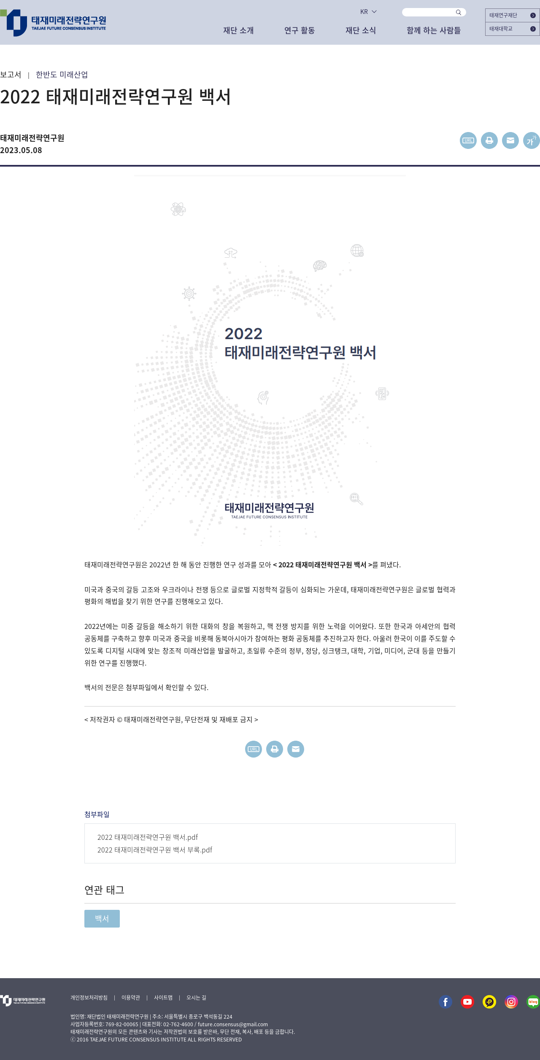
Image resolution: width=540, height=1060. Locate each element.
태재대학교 (512, 28)
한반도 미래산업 (62, 74)
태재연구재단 (512, 15)
